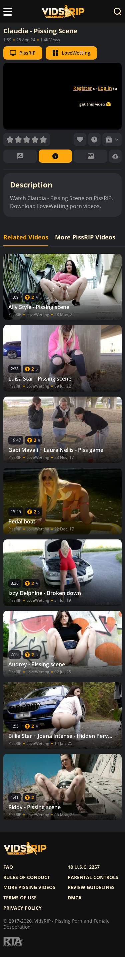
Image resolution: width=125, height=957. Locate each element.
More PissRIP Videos (85, 237)
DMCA (75, 898)
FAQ (8, 867)
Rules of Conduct (26, 877)
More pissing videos (29, 887)
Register (82, 88)
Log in (105, 88)
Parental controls (93, 877)
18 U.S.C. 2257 (84, 867)
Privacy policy (22, 908)
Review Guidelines (91, 887)
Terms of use (20, 898)
